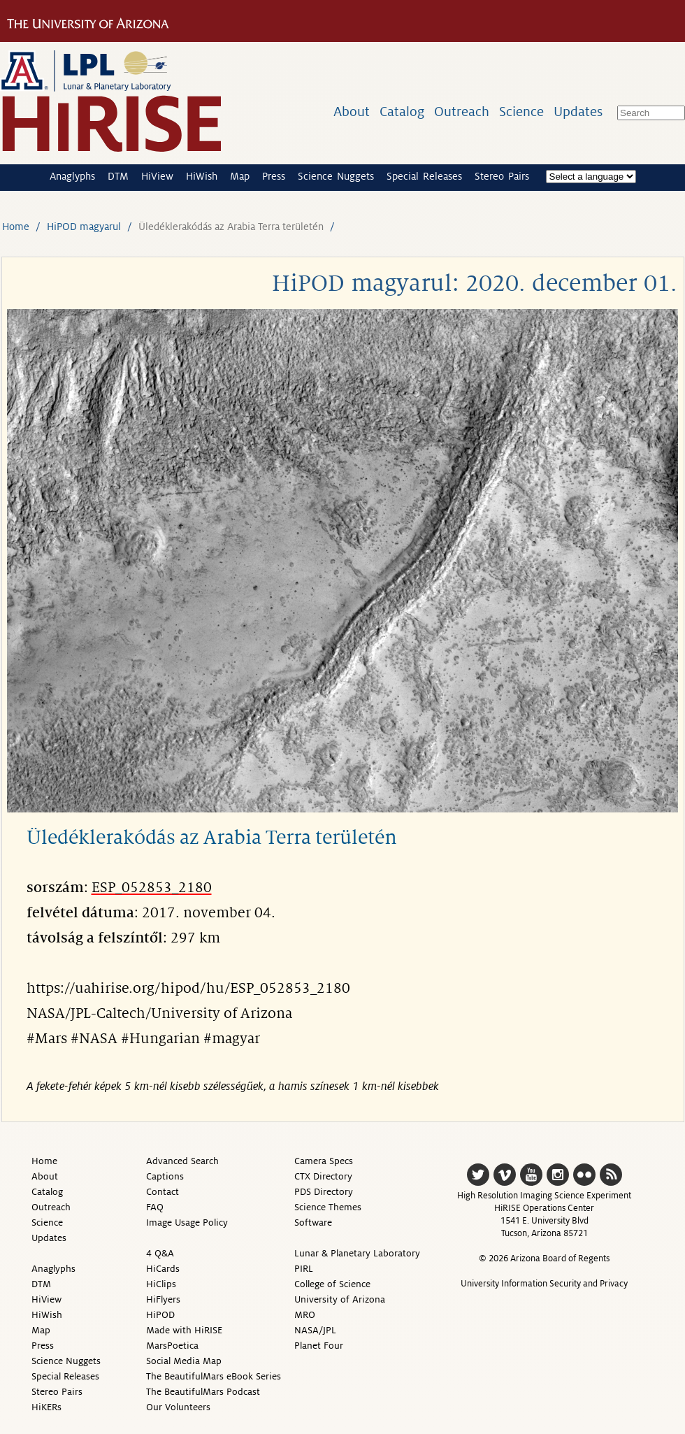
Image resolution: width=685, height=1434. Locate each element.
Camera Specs (323, 1161)
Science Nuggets (336, 176)
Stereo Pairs (502, 176)
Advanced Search (182, 1161)
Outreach (461, 111)
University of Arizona (339, 1299)
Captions (165, 1176)
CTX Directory (323, 1176)
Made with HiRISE (184, 1330)
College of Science (332, 1284)
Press (273, 176)
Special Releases (424, 176)
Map (240, 176)
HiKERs (46, 1407)
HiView (157, 176)
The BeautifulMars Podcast (203, 1391)
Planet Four (318, 1345)
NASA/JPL (315, 1330)
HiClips (161, 1284)
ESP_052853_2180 (152, 888)
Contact (162, 1191)
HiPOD (160, 1315)
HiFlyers (163, 1299)
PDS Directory (323, 1191)
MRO (304, 1315)
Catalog (402, 111)
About (351, 111)
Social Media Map (184, 1361)
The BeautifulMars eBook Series (213, 1376)
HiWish (201, 176)
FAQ (155, 1207)
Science (521, 111)
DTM (118, 176)
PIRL (303, 1268)
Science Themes (327, 1207)
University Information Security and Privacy (544, 1284)
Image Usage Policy (187, 1222)
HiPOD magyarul (84, 226)
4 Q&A (160, 1253)
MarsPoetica (172, 1345)
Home (15, 226)
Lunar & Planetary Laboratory (357, 1253)
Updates (578, 111)
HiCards (163, 1268)
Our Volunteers (178, 1407)
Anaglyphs (72, 176)
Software (313, 1222)
